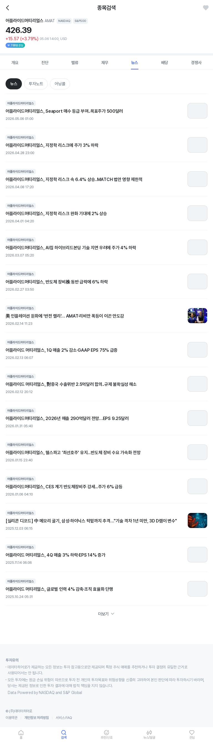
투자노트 (36, 83)
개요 (15, 62)
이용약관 (11, 718)
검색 (64, 737)
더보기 (106, 614)
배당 (164, 62)
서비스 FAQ (64, 718)
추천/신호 (107, 737)
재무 (104, 62)
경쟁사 (196, 62)
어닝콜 (60, 83)
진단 (45, 62)
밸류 (74, 62)
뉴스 (134, 62)
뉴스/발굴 (149, 737)
